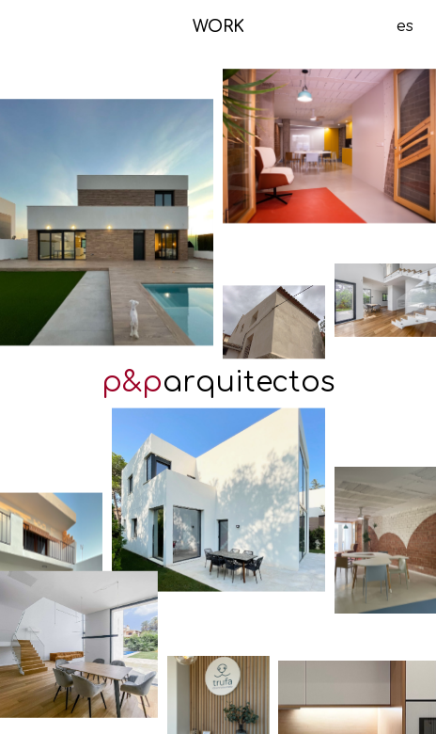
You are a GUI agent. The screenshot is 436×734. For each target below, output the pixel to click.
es (405, 26)
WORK (218, 27)
